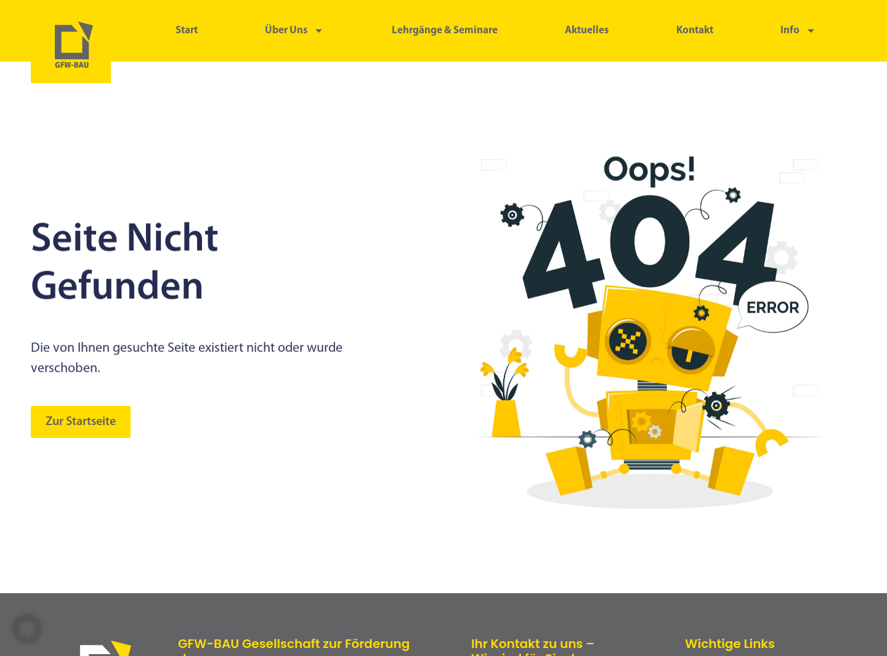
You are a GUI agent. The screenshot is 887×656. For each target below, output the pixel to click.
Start (187, 30)
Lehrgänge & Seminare (445, 30)
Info (798, 30)
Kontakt (694, 30)
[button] (27, 629)
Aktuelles (587, 30)
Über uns (294, 30)
